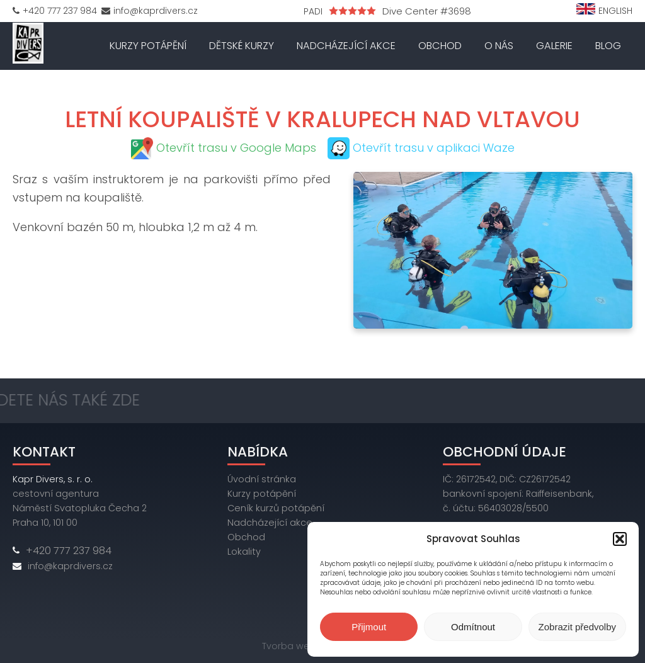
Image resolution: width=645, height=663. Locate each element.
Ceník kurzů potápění (275, 508)
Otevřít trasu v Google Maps (236, 148)
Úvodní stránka (261, 479)
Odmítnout (473, 626)
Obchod (440, 45)
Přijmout (368, 626)
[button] (620, 539)
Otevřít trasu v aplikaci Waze (434, 148)
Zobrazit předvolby (577, 626)
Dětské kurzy (241, 45)
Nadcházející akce (346, 45)
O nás (498, 45)
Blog (608, 45)
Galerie (554, 45)
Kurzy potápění (148, 45)
